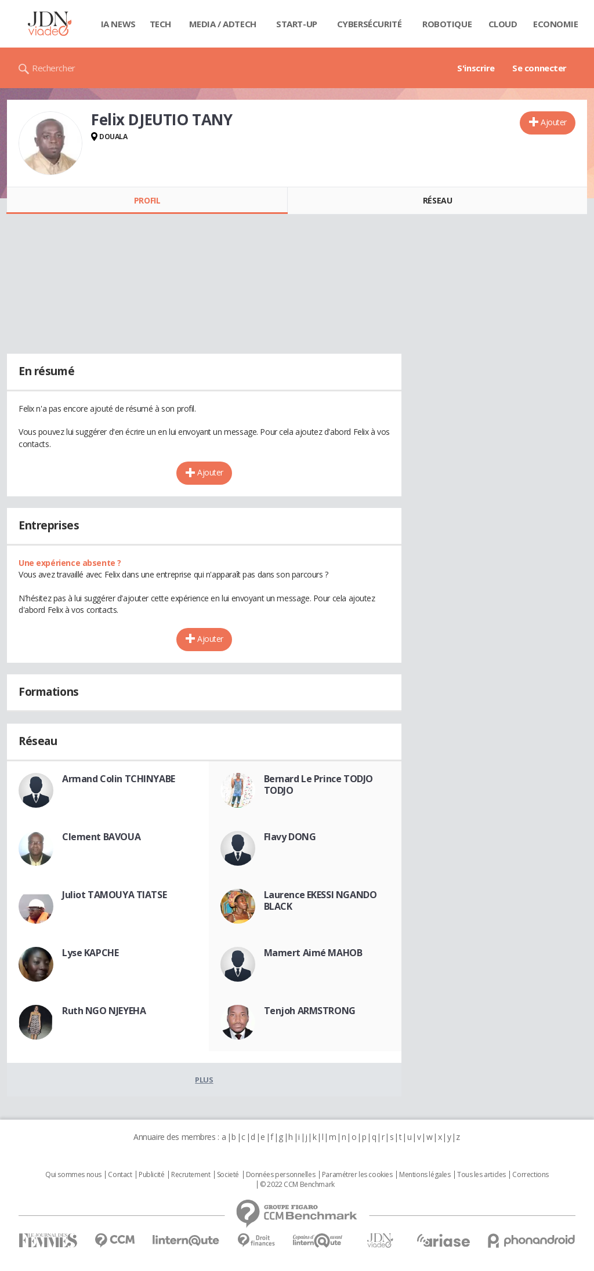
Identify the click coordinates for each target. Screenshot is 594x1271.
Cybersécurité (369, 24)
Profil (147, 200)
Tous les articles (481, 1175)
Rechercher (53, 68)
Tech (160, 24)
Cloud (502, 24)
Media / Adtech (222, 24)
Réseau (437, 200)
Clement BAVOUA (101, 836)
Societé (228, 1175)
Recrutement (190, 1175)
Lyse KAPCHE (90, 952)
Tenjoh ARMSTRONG (310, 1010)
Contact (120, 1175)
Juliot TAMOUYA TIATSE (114, 894)
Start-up (296, 24)
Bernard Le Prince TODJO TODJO (318, 784)
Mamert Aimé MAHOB (313, 952)
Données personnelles (281, 1175)
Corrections (530, 1175)
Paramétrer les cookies (357, 1175)
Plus (204, 1079)
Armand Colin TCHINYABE (118, 778)
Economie (555, 24)
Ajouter (554, 122)
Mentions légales (424, 1175)
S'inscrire (476, 68)
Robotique (447, 24)
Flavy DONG (290, 836)
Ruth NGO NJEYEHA (104, 1010)
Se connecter (539, 68)
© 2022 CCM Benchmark (297, 1185)
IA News (118, 24)
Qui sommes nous (73, 1175)
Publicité (151, 1175)
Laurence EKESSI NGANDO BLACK (320, 900)
